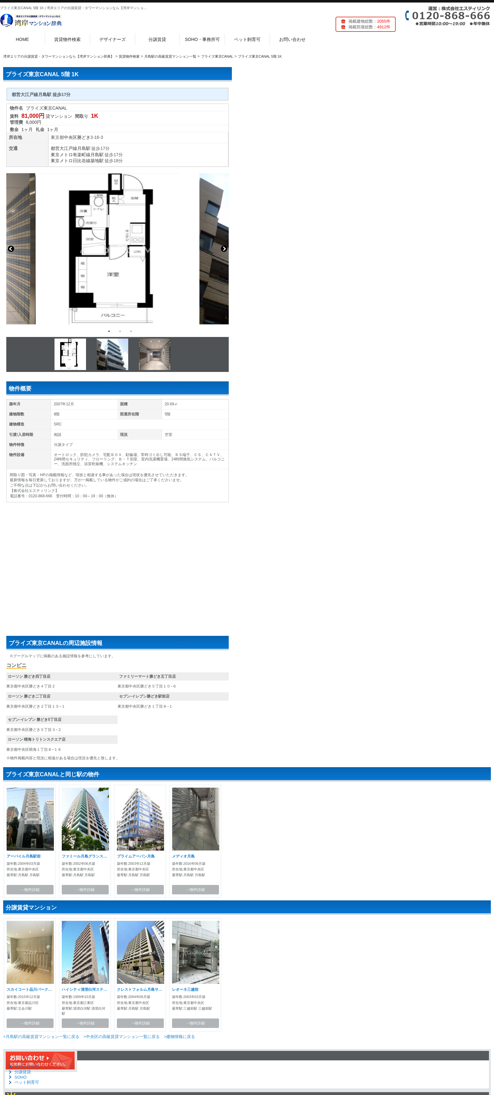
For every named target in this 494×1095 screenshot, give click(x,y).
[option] (117, 249)
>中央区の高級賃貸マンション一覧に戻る (121, 1036)
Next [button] (224, 249)
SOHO (20, 1077)
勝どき (83, 137)
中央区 (70, 137)
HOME (22, 39)
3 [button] (131, 331)
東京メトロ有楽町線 (70, 154)
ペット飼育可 (247, 39)
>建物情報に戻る (179, 1036)
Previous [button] (11, 249)
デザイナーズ (112, 39)
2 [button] (120, 331)
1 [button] (109, 331)
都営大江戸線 (64, 148)
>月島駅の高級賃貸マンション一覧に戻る (41, 1036)
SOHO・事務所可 (202, 39)
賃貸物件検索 (67, 39)
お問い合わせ (292, 39)
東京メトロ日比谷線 (70, 160)
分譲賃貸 (157, 39)
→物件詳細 (29, 889)
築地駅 (97, 160)
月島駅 (83, 148)
